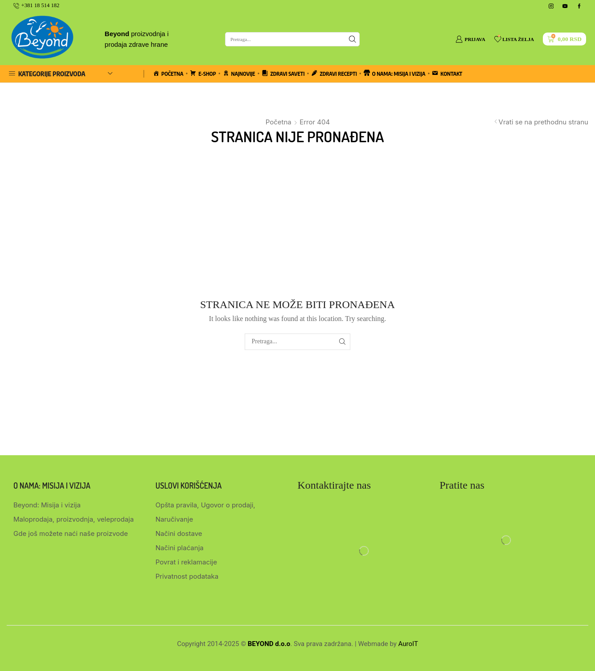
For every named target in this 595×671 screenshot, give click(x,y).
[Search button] (352, 39)
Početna (278, 122)
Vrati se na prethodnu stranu (543, 122)
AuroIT (408, 644)
